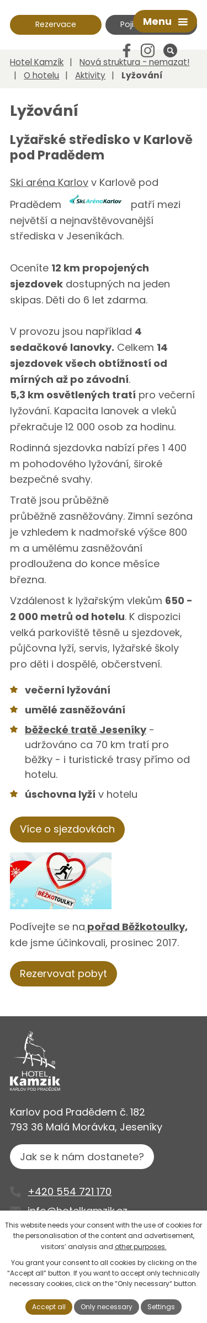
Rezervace (55, 24)
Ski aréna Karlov (49, 182)
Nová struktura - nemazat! (134, 62)
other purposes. (141, 1246)
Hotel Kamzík (36, 62)
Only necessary (106, 1306)
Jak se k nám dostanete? (82, 1157)
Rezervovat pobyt (63, 973)
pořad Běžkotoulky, (136, 926)
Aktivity (90, 75)
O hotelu (41, 75)
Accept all (49, 1306)
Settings (161, 1306)
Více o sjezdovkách (67, 829)
